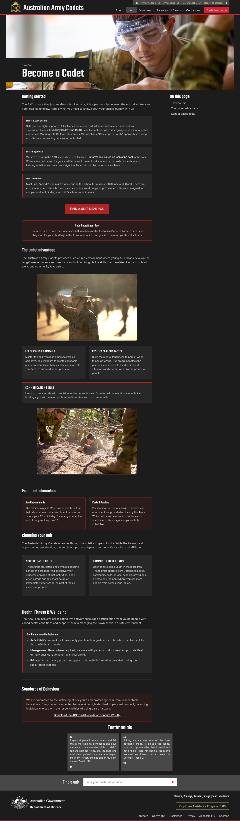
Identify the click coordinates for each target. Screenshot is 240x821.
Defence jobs (192, 3)
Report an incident (215, 3)
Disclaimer (175, 816)
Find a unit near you (87, 209)
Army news (171, 3)
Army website (151, 3)
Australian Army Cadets (47, 8)
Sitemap (224, 816)
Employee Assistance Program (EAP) (202, 806)
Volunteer (145, 10)
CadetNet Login (217, 10)
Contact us (193, 10)
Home (25, 65)
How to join (179, 103)
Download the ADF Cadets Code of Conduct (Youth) (87, 715)
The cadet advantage (184, 108)
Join (131, 10)
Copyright (158, 816)
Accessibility (207, 816)
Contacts (142, 816)
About (119, 10)
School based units (183, 113)
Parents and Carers (169, 10)
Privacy (190, 816)
